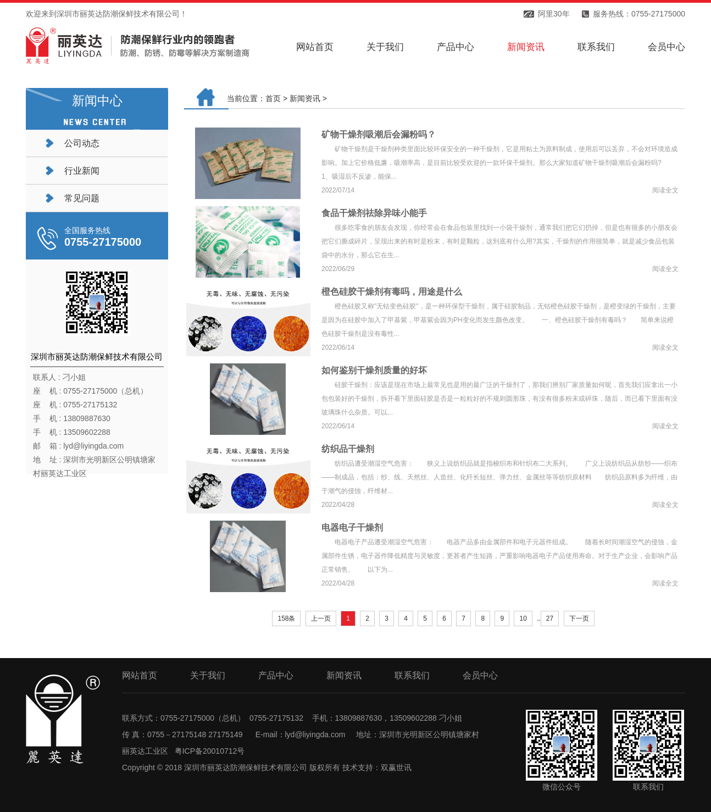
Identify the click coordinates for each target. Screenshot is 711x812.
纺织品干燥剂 (347, 449)
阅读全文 (665, 190)
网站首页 (315, 47)
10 (522, 618)
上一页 (321, 618)
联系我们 (596, 47)
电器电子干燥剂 (352, 527)
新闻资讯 (526, 47)
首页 (273, 98)
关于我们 (385, 47)
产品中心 (455, 47)
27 (549, 618)
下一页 (579, 618)
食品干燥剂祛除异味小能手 (374, 213)
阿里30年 (554, 13)
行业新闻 (81, 170)
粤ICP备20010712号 (210, 751)
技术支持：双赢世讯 (377, 767)
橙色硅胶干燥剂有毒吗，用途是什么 (391, 291)
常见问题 (81, 198)
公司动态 (81, 143)
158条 (286, 618)
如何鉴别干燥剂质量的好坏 (374, 370)
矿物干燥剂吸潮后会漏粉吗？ (378, 134)
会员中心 (666, 47)
